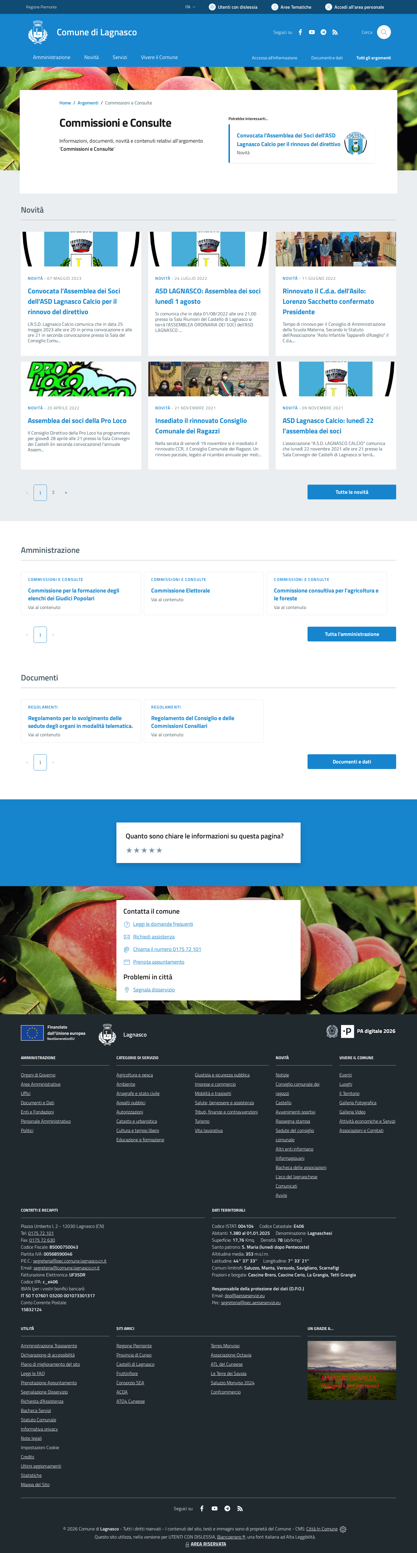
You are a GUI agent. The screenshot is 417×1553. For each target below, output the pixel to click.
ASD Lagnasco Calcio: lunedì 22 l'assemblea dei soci (328, 425)
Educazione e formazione (140, 1139)
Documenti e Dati (37, 1102)
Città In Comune (322, 1528)
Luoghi (345, 1084)
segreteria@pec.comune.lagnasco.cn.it (70, 1260)
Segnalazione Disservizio (44, 1391)
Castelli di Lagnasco (135, 1364)
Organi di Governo (38, 1074)
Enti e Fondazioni (37, 1111)
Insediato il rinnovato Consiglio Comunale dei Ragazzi (201, 425)
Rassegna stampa (293, 1121)
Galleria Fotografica (357, 1102)
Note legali (31, 1438)
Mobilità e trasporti (213, 1093)
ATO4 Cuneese (130, 1401)
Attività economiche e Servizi (367, 1121)
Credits (27, 1456)
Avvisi (281, 1195)
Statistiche (31, 1475)
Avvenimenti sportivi (295, 1111)
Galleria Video (352, 1111)
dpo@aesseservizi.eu (245, 1295)
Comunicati (286, 1185)
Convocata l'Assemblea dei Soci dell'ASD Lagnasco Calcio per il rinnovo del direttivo (289, 139)
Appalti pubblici (130, 1102)
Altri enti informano (294, 1148)
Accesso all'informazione (274, 57)
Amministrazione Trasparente (49, 1345)
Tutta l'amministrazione (352, 634)
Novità (36, 278)
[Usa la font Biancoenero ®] (233, 7)
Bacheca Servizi (36, 1410)
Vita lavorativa (209, 1130)
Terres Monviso (225, 1345)
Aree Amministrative (41, 1084)
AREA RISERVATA (205, 1543)
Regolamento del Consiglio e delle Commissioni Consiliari (192, 721)
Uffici (25, 1093)
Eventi (345, 1074)
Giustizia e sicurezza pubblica (222, 1074)
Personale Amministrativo (46, 1121)
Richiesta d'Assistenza (42, 1401)
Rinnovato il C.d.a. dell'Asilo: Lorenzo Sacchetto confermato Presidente (328, 301)
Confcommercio (226, 1391)
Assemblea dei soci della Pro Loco (77, 420)
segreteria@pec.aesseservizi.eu (251, 1302)
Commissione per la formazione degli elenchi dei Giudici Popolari (73, 594)
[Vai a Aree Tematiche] (291, 7)
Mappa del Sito (35, 1484)
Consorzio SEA (130, 1382)
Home (65, 102)
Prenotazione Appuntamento (49, 1382)
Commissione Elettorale (180, 590)
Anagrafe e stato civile (138, 1093)
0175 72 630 (42, 1239)
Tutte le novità (352, 492)
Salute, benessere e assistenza (224, 1102)
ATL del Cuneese (227, 1364)
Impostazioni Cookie (40, 1447)
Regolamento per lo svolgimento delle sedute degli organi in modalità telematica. (80, 721)
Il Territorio (349, 1093)
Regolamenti (43, 707)
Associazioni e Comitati (361, 1130)
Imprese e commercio (215, 1084)
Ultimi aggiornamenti (41, 1465)
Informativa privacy (39, 1428)
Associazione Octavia (231, 1354)
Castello (283, 1102)
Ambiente (125, 1084)
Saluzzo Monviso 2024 (233, 1382)
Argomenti (88, 102)
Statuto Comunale (38, 1419)
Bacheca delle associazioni (301, 1167)
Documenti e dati (352, 762)
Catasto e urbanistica (136, 1121)
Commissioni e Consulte (55, 579)
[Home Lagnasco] (81, 32)
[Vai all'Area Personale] (354, 7)
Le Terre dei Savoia (228, 1373)
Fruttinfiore (127, 1373)
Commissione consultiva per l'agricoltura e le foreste (326, 594)
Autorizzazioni (129, 1111)
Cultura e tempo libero (137, 1130)
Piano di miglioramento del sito (50, 1364)
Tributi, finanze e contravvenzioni (226, 1111)
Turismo (202, 1121)
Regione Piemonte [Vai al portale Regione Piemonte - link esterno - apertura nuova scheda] (41, 7)
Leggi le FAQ (33, 1373)
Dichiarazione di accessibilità (48, 1354)
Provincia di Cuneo (133, 1354)
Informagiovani (290, 1158)
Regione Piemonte (134, 1345)
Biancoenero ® (231, 1536)
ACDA (122, 1391)
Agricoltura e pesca (134, 1074)
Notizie (282, 1074)
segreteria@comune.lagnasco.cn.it (67, 1267)
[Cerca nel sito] (384, 32)
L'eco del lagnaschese (296, 1176)
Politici (27, 1130)
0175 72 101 (41, 1233)
